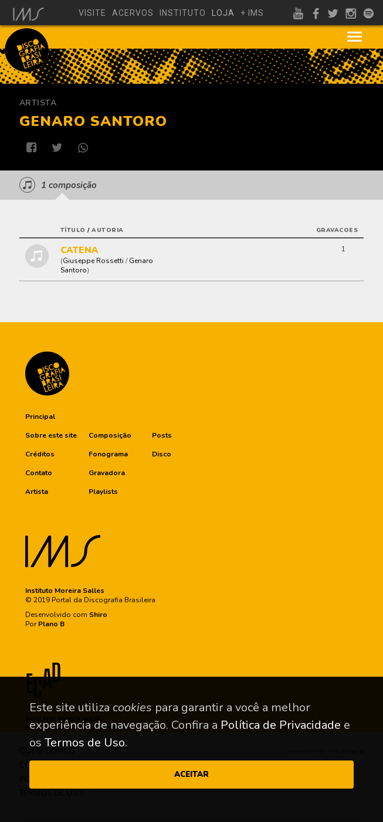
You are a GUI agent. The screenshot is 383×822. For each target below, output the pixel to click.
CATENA (79, 250)
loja (223, 13)
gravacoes (337, 230)
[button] (40, 416)
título (73, 230)
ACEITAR (191, 774)
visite (92, 13)
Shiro (98, 614)
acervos (133, 13)
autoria (107, 230)
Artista (38, 102)
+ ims (252, 13)
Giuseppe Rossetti (93, 260)
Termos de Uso (85, 743)
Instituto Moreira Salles (64, 590)
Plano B (51, 624)
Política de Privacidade (281, 725)
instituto (183, 13)
